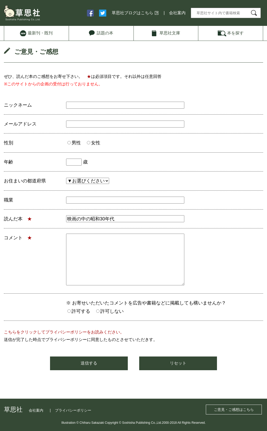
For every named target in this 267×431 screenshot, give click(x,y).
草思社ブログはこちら (132, 13)
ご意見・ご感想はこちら (234, 409)
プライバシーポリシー (73, 410)
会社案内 (177, 13)
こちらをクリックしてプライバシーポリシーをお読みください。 (64, 332)
